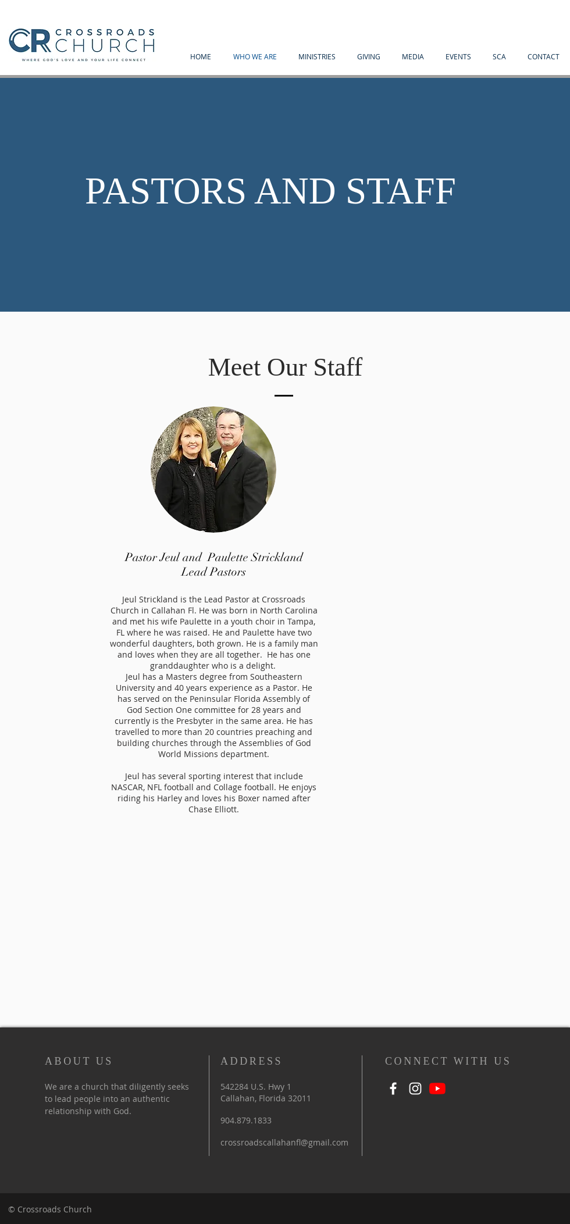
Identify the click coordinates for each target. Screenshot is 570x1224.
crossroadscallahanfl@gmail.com (284, 1142)
